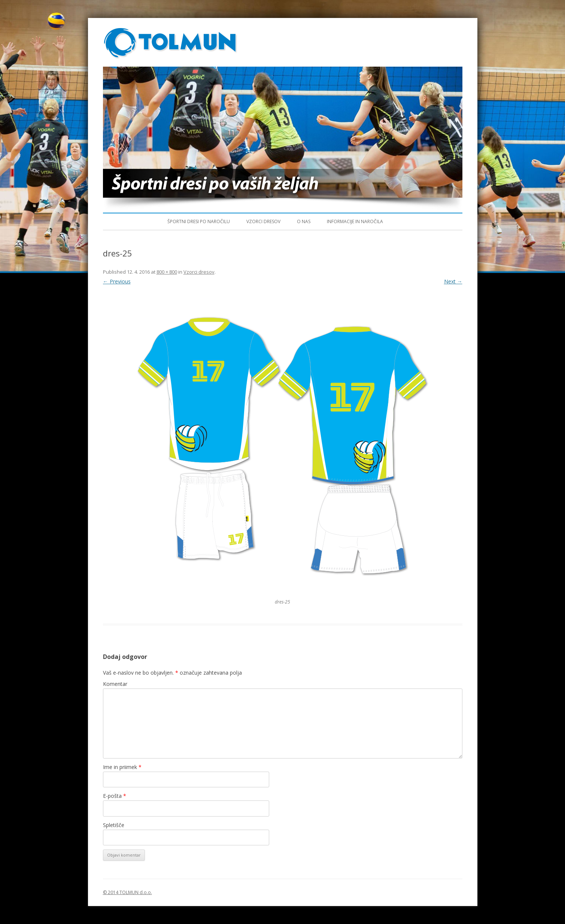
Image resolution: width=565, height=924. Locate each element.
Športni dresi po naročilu (198, 221)
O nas (303, 221)
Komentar (115, 683)
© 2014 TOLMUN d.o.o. (127, 892)
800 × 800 (167, 271)
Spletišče (113, 825)
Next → (453, 281)
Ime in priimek (122, 766)
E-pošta (114, 795)
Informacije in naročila (355, 221)
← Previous (117, 281)
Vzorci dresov (263, 221)
